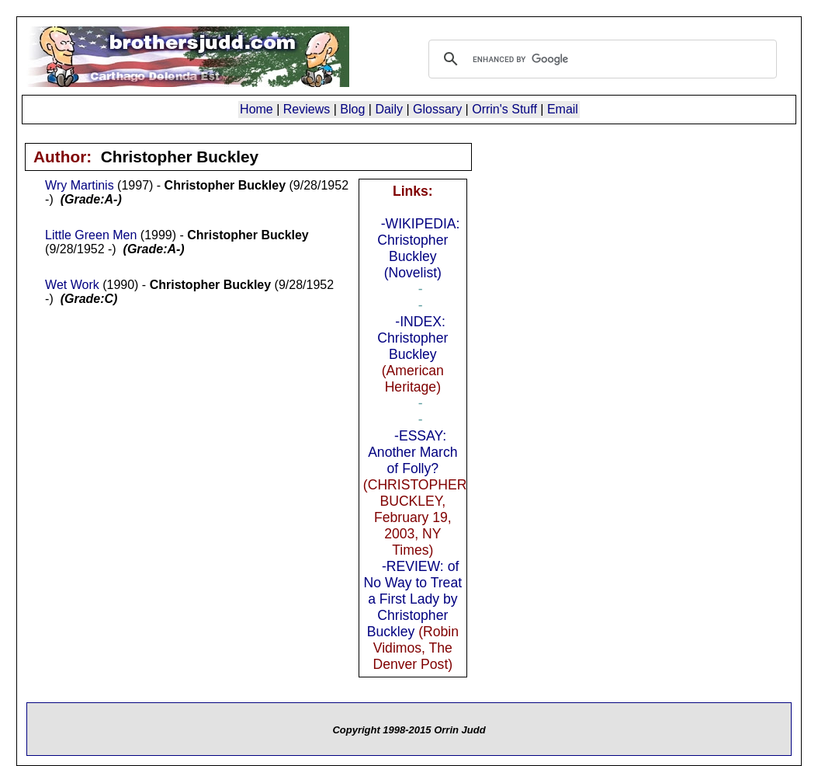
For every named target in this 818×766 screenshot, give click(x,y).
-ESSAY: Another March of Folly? (412, 452)
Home (256, 109)
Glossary (437, 109)
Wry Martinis (79, 185)
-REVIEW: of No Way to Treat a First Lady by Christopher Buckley (413, 599)
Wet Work (72, 284)
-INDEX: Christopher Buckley (412, 338)
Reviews (306, 109)
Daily (389, 109)
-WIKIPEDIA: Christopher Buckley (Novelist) (418, 248)
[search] (600, 59)
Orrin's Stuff (504, 109)
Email (562, 109)
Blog (352, 109)
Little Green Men (91, 235)
